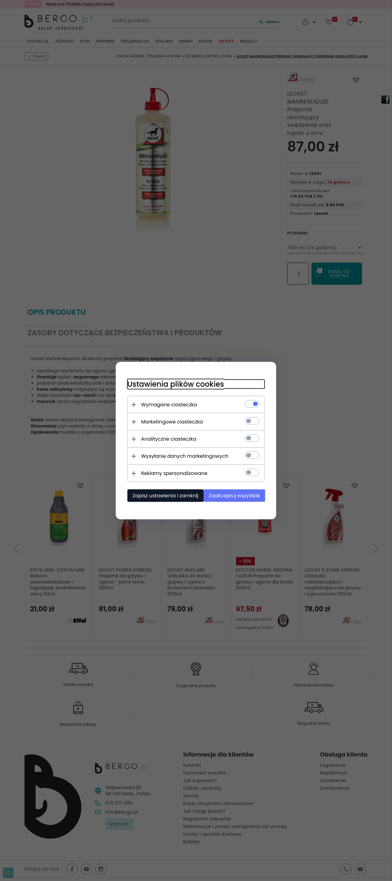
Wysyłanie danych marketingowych (183, 455)
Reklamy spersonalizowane (172, 473)
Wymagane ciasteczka (167, 404)
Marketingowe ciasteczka (170, 421)
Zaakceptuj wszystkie (235, 495)
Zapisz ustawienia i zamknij (164, 495)
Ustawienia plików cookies (174, 383)
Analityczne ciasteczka (167, 438)
